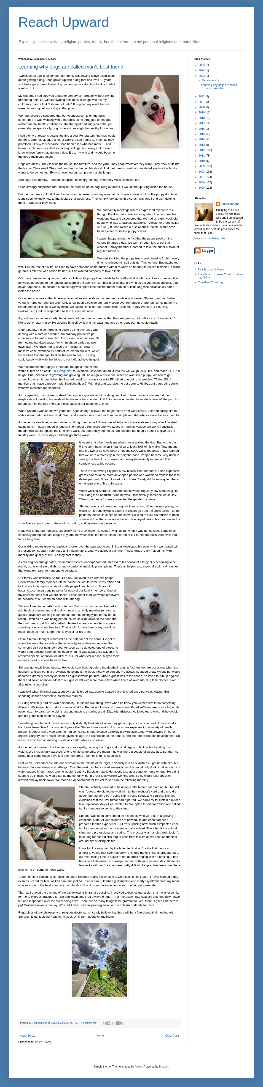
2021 (202, 102)
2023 (202, 75)
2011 (202, 155)
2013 (202, 144)
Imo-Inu (102, 227)
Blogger (163, 1066)
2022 (202, 96)
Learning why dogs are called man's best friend (70, 67)
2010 (202, 160)
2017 (202, 123)
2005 (202, 187)
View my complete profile (209, 238)
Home (100, 1035)
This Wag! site (61, 371)
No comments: (89, 1022)
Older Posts (172, 1035)
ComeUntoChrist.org (210, 282)
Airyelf (138, 1066)
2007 (202, 177)
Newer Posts (27, 1035)
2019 (202, 112)
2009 (202, 166)
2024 (202, 70)
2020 (202, 107)
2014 (202, 139)
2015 (202, 134)
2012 (202, 150)
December (208, 80)
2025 (202, 65)
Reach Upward (63, 22)
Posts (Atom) (43, 1042)
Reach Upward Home (211, 269)
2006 (202, 182)
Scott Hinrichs (230, 204)
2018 (202, 118)
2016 (202, 128)
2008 (202, 171)
